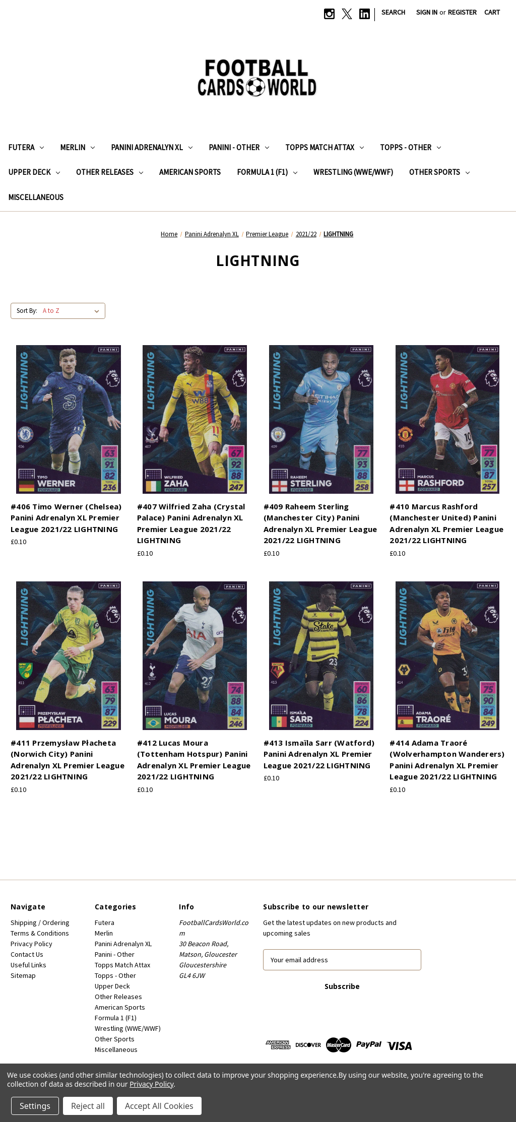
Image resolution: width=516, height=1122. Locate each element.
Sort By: (27, 310)
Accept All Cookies (159, 1105)
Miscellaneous (35, 197)
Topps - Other (410, 147)
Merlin (77, 147)
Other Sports (439, 172)
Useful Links (28, 964)
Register (462, 12)
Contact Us (27, 954)
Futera (26, 147)
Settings (35, 1105)
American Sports (190, 172)
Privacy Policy (31, 943)
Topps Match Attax (324, 147)
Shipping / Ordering (40, 922)
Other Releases (109, 172)
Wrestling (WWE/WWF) (353, 172)
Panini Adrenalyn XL (151, 147)
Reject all (88, 1105)
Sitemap (23, 975)
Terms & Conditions (40, 933)
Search (393, 12)
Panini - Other (239, 147)
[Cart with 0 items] (492, 12)
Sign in (426, 12)
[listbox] (73, 310)
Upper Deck (34, 172)
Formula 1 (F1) (267, 172)
